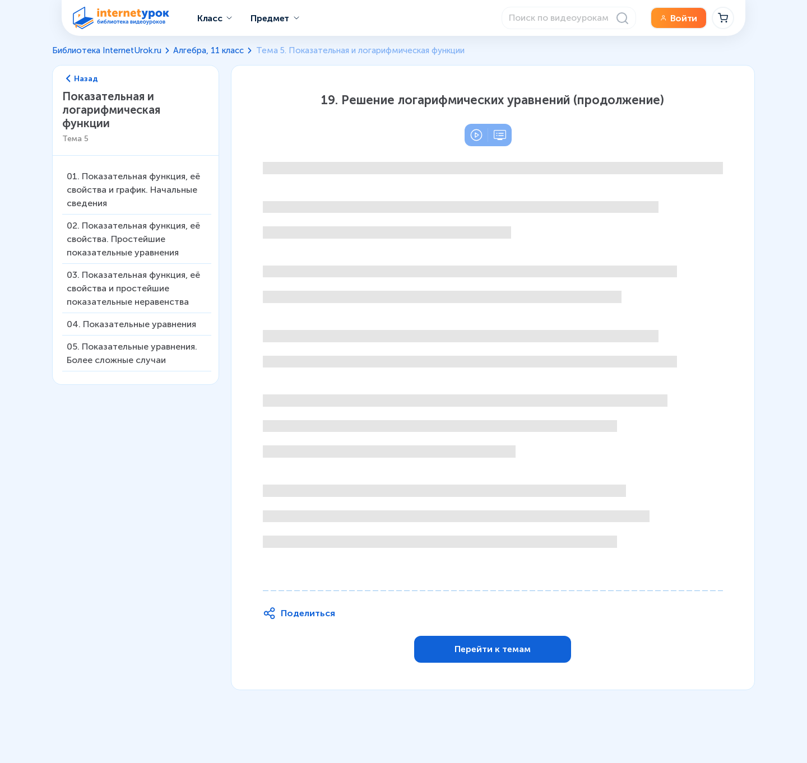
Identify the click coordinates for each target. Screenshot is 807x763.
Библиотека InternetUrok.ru (106, 50)
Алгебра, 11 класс (208, 50)
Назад (82, 79)
